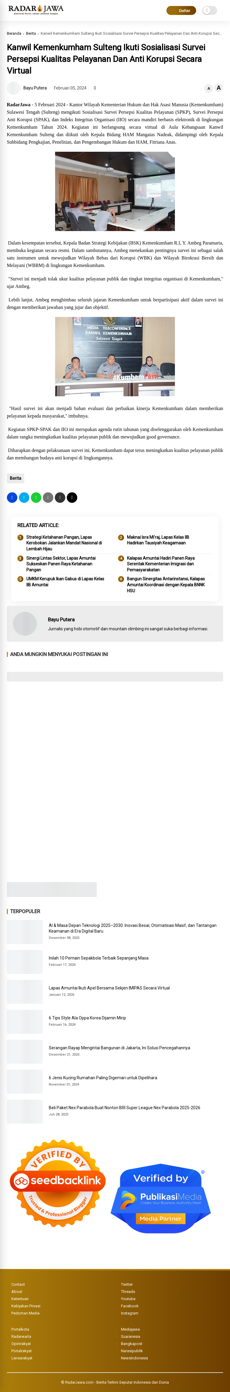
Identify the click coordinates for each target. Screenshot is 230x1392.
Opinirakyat (21, 1343)
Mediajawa (130, 1329)
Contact (18, 1284)
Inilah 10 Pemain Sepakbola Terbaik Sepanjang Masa (99, 958)
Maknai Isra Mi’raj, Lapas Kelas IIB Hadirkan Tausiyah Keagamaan (158, 540)
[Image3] (52, 895)
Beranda (14, 33)
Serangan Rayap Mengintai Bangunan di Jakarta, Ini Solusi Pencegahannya (119, 1047)
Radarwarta (21, 1336)
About (16, 1291)
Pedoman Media (25, 1313)
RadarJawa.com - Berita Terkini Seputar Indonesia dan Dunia (117, 1382)
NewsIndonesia (134, 1358)
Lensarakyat (21, 1358)
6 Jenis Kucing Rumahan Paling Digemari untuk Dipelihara (103, 1077)
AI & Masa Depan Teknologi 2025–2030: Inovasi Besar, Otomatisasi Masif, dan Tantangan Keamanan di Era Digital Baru (133, 928)
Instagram (129, 1313)
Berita (31, 33)
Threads (128, 1291)
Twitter (127, 1284)
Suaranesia (130, 1336)
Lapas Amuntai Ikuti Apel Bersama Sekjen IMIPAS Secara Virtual (109, 988)
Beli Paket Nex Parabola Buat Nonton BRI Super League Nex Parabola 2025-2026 (124, 1107)
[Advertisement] (115, 729)
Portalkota (20, 1329)
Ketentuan (20, 1299)
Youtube (128, 1299)
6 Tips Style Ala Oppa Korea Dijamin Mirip (87, 1017)
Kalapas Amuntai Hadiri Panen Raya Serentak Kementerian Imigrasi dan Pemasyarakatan (161, 564)
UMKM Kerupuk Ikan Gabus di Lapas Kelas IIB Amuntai (65, 581)
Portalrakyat (21, 1351)
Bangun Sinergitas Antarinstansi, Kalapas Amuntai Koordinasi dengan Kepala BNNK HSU (166, 584)
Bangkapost (131, 1343)
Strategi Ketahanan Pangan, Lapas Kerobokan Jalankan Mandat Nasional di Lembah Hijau (64, 543)
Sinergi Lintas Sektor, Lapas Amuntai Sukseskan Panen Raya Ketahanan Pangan (61, 564)
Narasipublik (132, 1351)
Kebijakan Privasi (25, 1306)
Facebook (130, 1306)
